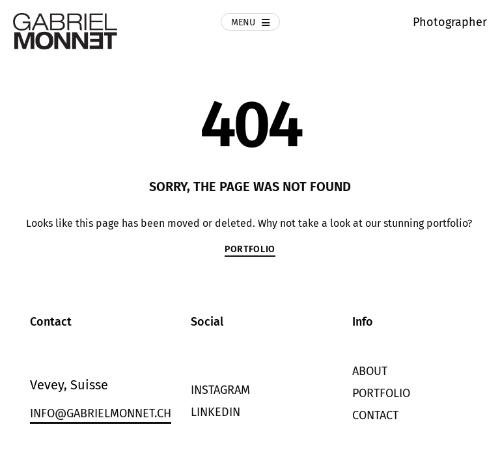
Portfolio (381, 393)
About (369, 371)
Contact (375, 415)
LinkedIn (215, 412)
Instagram (220, 390)
